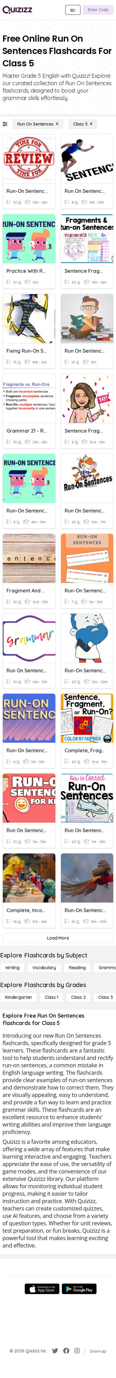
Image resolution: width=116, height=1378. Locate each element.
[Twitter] (55, 1351)
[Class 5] (82, 124)
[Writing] (12, 968)
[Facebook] (66, 1351)
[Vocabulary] (44, 968)
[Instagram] (77, 1351)
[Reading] (77, 968)
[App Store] (42, 1289)
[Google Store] (79, 1289)
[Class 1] (51, 997)
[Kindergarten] (18, 997)
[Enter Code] (98, 10)
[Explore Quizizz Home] (17, 10)
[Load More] (58, 938)
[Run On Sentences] (37, 124)
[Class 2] (78, 997)
